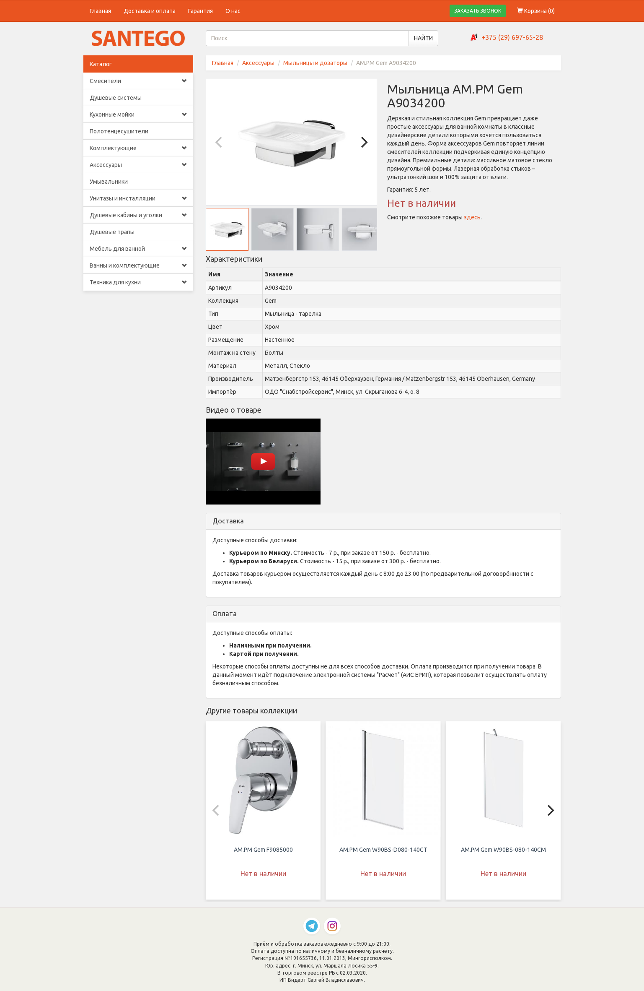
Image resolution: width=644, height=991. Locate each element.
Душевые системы (116, 97)
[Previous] (219, 142)
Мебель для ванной (138, 248)
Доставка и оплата (150, 11)
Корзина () (536, 11)
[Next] (363, 142)
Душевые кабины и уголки (138, 215)
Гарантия (200, 11)
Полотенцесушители (119, 131)
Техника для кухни (138, 282)
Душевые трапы (112, 232)
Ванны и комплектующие (138, 265)
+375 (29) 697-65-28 (512, 37)
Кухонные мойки (138, 114)
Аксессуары (138, 165)
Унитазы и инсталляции (138, 198)
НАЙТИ (423, 38)
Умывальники (109, 181)
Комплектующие (138, 148)
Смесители (138, 81)
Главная (100, 11)
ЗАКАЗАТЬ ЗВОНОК (477, 10)
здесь (472, 217)
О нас (233, 11)
